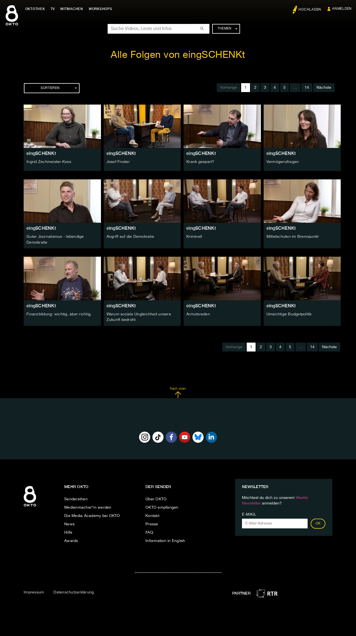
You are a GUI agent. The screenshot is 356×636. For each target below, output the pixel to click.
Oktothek (36, 9)
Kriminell (194, 237)
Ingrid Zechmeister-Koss (48, 162)
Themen (227, 28)
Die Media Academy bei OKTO (92, 515)
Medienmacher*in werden (88, 507)
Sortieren (59, 88)
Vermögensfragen (282, 162)
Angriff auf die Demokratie (130, 237)
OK (318, 522)
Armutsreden (198, 314)
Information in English (165, 540)
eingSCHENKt (41, 153)
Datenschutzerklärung (73, 592)
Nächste (324, 88)
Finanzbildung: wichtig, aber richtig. (59, 314)
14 (307, 88)
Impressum (34, 592)
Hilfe (68, 532)
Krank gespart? (200, 162)
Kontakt (152, 515)
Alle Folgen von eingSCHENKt (178, 55)
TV (54, 9)
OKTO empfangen (162, 507)
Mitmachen (73, 9)
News (69, 523)
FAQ (149, 532)
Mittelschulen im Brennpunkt (292, 237)
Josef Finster (118, 162)
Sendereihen (76, 498)
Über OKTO (156, 498)
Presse (151, 523)
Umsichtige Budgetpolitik (289, 314)
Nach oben (178, 391)
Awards (71, 540)
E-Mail (249, 514)
